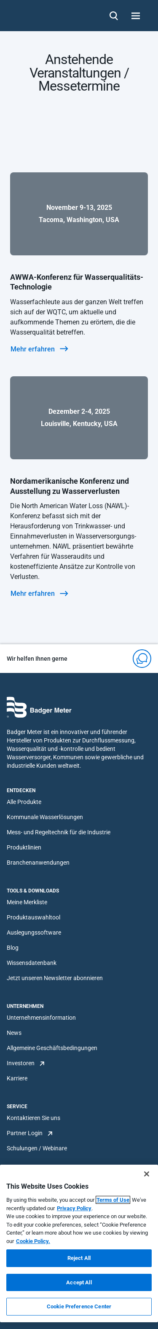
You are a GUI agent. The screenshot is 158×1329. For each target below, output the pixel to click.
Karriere (17, 1078)
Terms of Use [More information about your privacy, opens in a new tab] (112, 1200)
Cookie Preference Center (79, 1306)
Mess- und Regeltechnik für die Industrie (58, 832)
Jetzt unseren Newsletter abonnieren (55, 978)
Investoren (21, 1063)
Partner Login (25, 1133)
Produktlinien (24, 847)
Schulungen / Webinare (37, 1148)
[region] (79, 1243)
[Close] (146, 1174)
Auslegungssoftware (34, 932)
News (14, 1032)
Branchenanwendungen (38, 862)
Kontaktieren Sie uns (33, 1118)
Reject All (79, 1258)
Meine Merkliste (27, 902)
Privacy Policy (74, 1208)
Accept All (78, 1282)
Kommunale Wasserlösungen (45, 817)
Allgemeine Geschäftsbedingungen (52, 1048)
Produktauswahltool (33, 917)
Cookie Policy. (33, 1241)
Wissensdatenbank (31, 962)
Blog (13, 947)
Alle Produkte (24, 801)
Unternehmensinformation (41, 1017)
